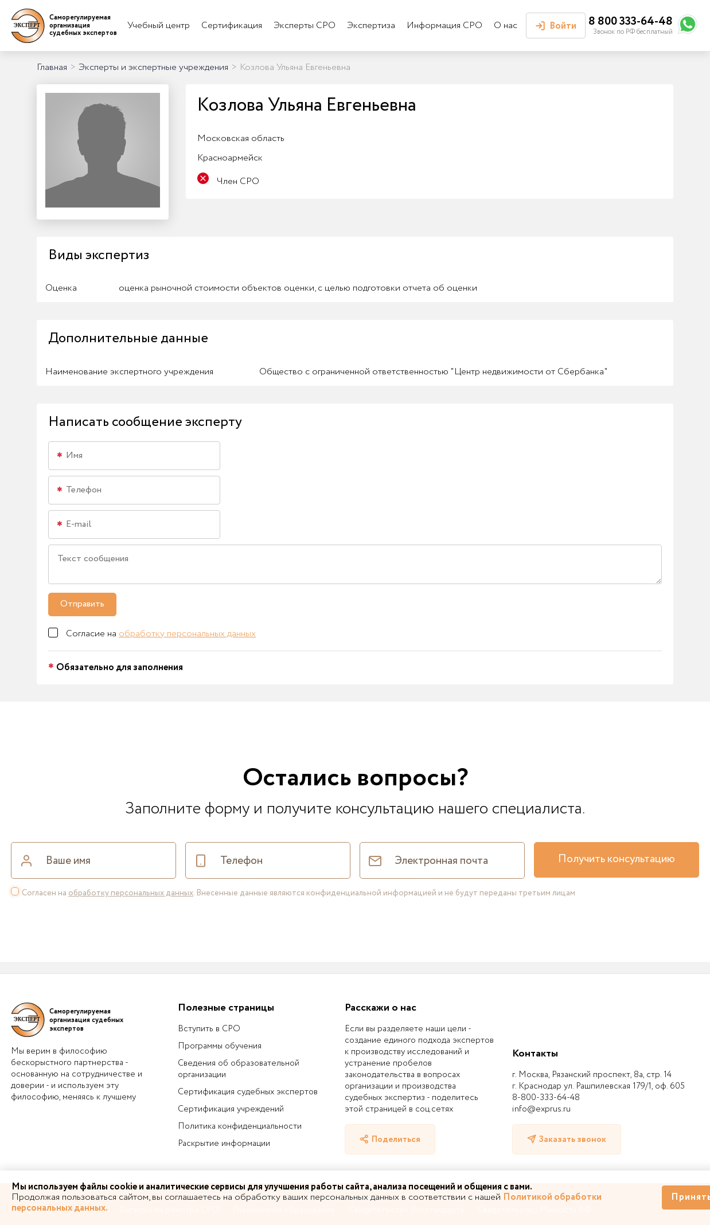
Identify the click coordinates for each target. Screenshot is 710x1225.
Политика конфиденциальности (240, 1126)
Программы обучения (220, 1046)
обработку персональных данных (187, 633)
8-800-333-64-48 (546, 1097)
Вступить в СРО (209, 1029)
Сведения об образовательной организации (238, 1069)
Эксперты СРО (305, 25)
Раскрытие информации (224, 1143)
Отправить (82, 603)
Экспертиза (371, 25)
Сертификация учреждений (231, 1109)
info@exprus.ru (541, 1109)
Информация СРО (444, 25)
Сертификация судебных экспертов (248, 1092)
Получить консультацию (616, 859)
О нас (505, 25)
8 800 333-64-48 (630, 21)
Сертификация (231, 25)
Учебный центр (158, 25)
